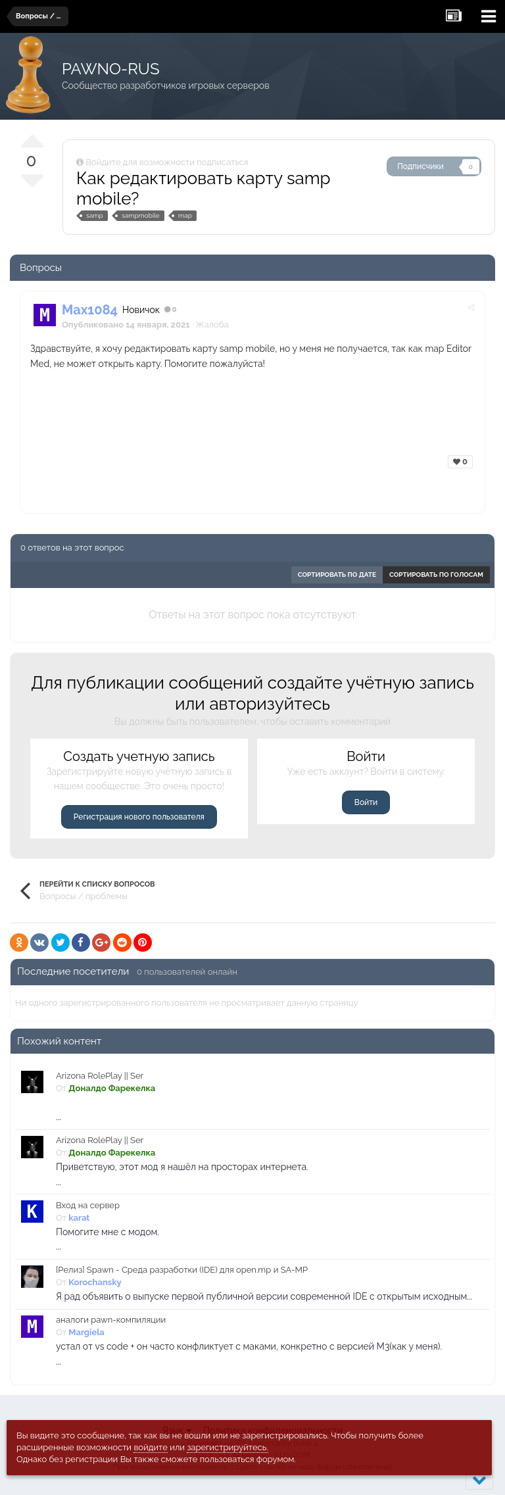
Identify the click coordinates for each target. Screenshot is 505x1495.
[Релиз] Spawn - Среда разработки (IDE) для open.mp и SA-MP (182, 1270)
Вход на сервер (88, 1205)
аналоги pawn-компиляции (111, 1320)
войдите (150, 1447)
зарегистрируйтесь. (227, 1447)
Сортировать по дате (337, 574)
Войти (365, 802)
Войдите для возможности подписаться (166, 162)
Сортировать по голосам (436, 574)
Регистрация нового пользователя (139, 816)
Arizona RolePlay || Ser (99, 1076)
